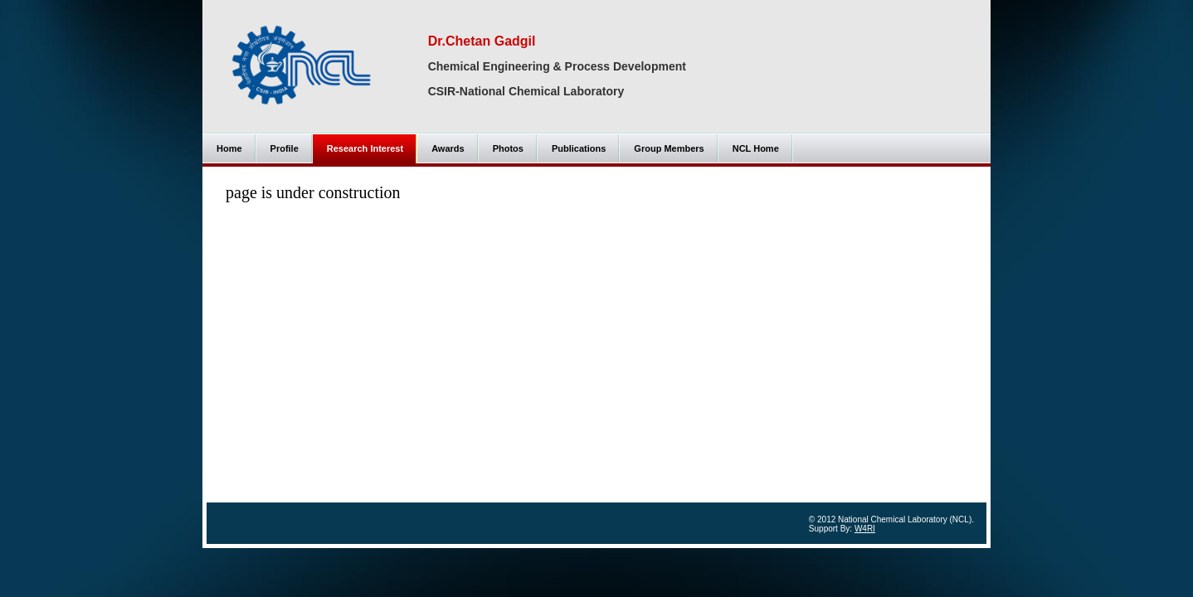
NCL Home (756, 148)
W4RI (865, 528)
